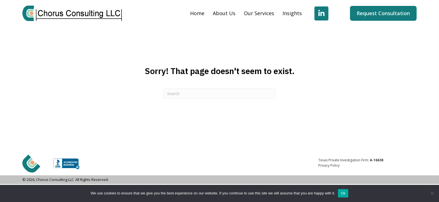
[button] (321, 13)
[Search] (219, 93)
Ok (343, 193)
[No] (432, 193)
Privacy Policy (329, 165)
